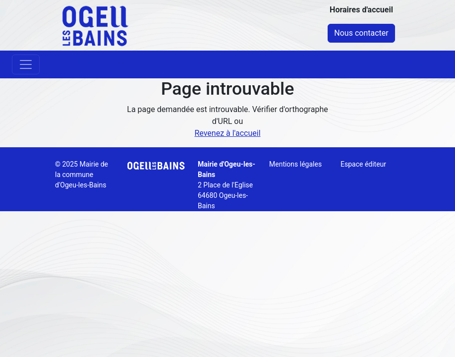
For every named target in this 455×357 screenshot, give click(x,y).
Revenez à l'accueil (227, 133)
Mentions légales (295, 164)
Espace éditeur (363, 164)
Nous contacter (361, 33)
